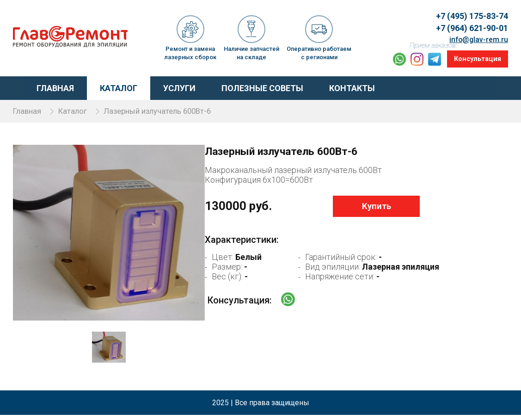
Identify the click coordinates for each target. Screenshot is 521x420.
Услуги (169, 86)
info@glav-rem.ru (476, 33)
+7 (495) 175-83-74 (468, 12)
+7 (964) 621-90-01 (468, 23)
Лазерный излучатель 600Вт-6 (176, 108)
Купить (360, 213)
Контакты (341, 86)
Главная (44, 86)
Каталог (108, 86)
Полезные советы (252, 86)
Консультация (475, 58)
